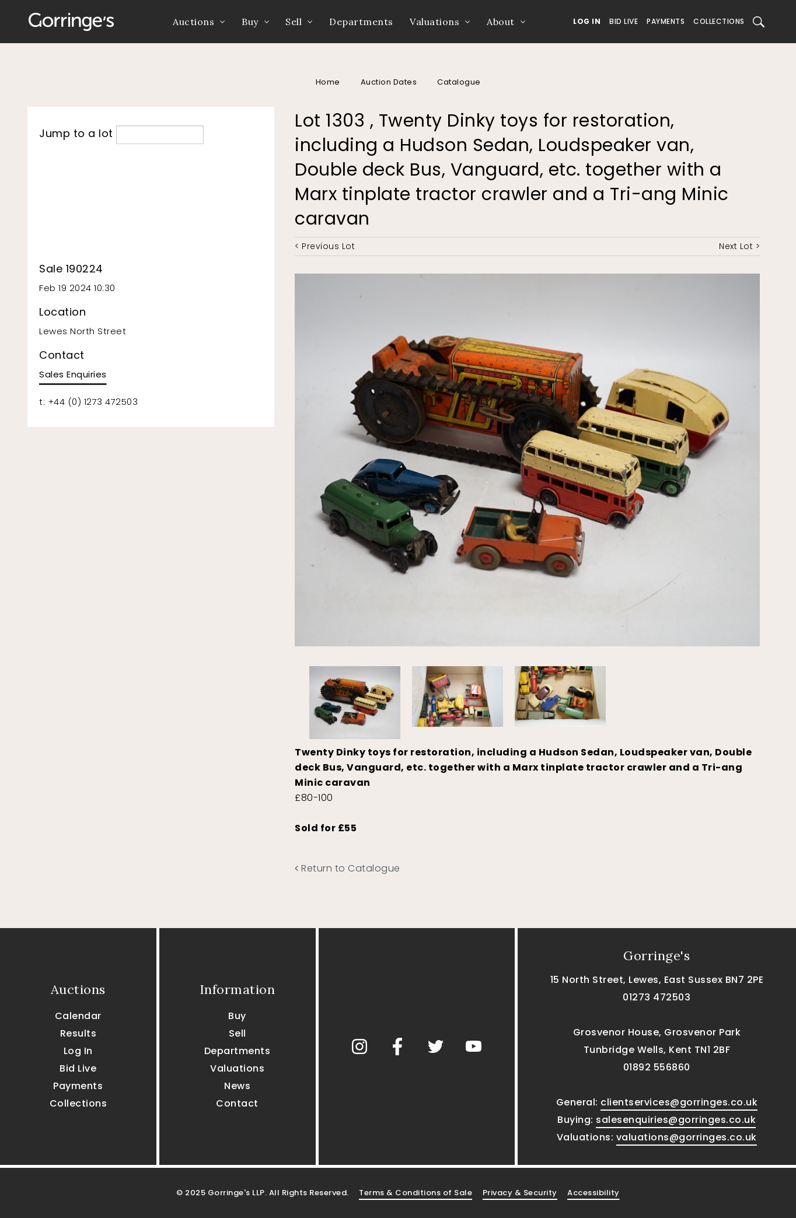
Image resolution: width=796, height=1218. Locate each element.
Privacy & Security (520, 1192)
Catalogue (459, 82)
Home (328, 82)
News (237, 1086)
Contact (237, 1103)
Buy (250, 21)
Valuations (434, 21)
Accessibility (593, 1192)
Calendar (78, 1016)
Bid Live (623, 21)
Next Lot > (739, 246)
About (501, 21)
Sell (293, 21)
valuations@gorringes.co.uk (686, 1137)
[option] (354, 699)
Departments (361, 21)
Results (78, 1033)
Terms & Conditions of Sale (415, 1192)
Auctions (193, 21)
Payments (666, 21)
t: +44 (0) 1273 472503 (88, 402)
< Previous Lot (325, 246)
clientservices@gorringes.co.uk (679, 1102)
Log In (587, 21)
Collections (719, 21)
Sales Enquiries (73, 374)
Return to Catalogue (347, 868)
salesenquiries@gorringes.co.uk (676, 1119)
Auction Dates (389, 82)
